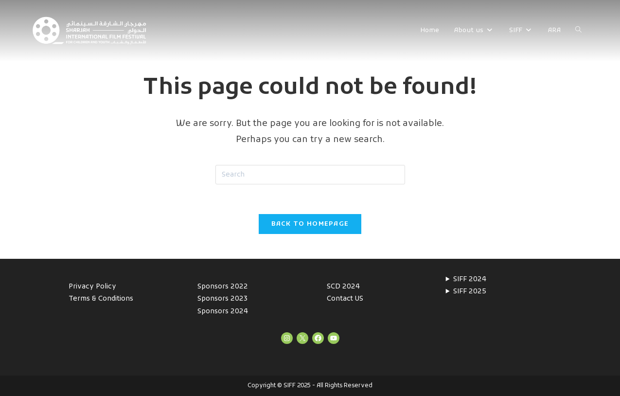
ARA (554, 30)
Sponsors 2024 (222, 311)
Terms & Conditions (101, 299)
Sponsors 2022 (222, 286)
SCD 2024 (343, 286)
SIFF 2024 (469, 279)
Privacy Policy (92, 286)
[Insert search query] (310, 174)
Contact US (345, 299)
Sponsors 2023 (222, 299)
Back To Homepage (310, 224)
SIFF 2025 (469, 291)
